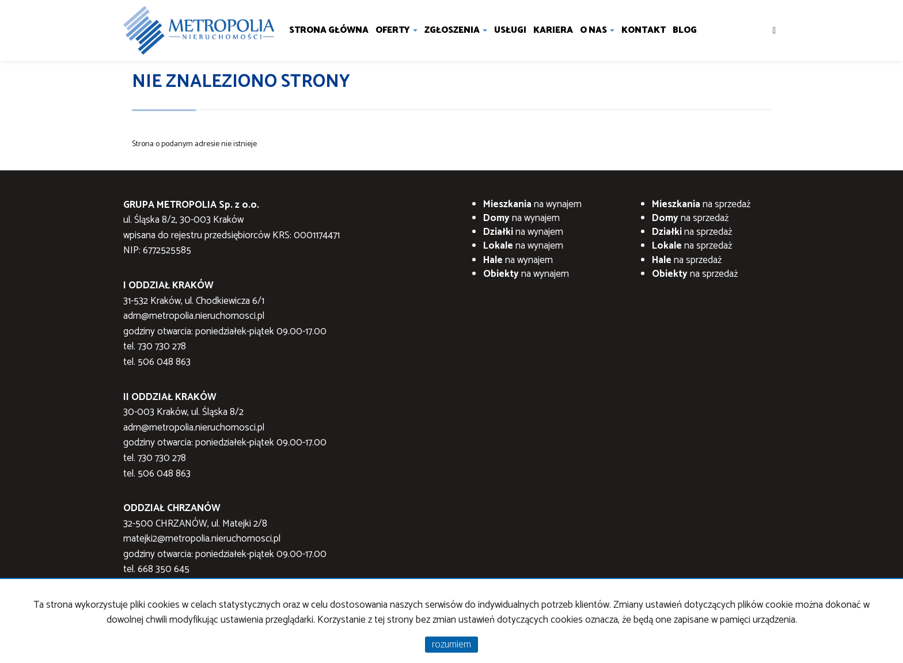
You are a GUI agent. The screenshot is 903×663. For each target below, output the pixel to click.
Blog (685, 30)
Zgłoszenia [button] (455, 30)
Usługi (510, 30)
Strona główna (329, 30)
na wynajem (532, 204)
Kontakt (643, 30)
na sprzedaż (701, 204)
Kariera (553, 30)
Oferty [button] (396, 30)
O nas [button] (597, 30)
